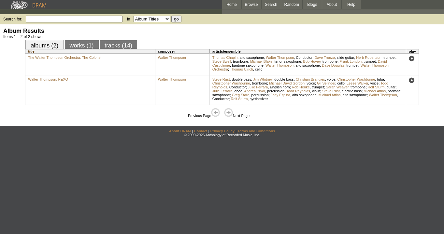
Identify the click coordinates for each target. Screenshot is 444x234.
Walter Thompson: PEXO (48, 79)
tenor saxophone (288, 61)
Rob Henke (301, 87)
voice (331, 79)
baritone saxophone (248, 65)
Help (351, 4)
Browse (251, 4)
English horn (280, 87)
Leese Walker (357, 83)
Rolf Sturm (376, 87)
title (31, 51)
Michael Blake (261, 61)
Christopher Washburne (356, 79)
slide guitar (345, 57)
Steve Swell (221, 61)
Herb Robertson (368, 57)
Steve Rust (221, 79)
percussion (275, 91)
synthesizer (259, 99)
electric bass (352, 91)
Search (271, 4)
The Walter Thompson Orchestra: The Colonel (64, 57)
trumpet (389, 57)
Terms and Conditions (256, 131)
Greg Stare (241, 95)
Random (291, 4)
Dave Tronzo (324, 57)
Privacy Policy (222, 131)
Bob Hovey (312, 61)
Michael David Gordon (287, 83)
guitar (391, 87)
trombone (240, 61)
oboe (238, 91)
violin (316, 91)
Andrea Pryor (254, 91)
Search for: (12, 19)
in (128, 19)
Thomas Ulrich (241, 69)
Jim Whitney (262, 79)
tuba (380, 79)
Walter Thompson (172, 57)
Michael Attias (375, 91)
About (332, 4)
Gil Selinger (326, 83)
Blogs (312, 4)
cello (259, 69)
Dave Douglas (333, 65)
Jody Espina (280, 95)
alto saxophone (251, 57)
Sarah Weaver (337, 87)
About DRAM (180, 131)
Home (231, 4)
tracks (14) (118, 45)
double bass (241, 79)
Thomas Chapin (225, 57)
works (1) (82, 45)
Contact (200, 131)
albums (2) (44, 45)
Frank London (350, 61)
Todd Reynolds (298, 91)
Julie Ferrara (258, 87)
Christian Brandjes (310, 79)
